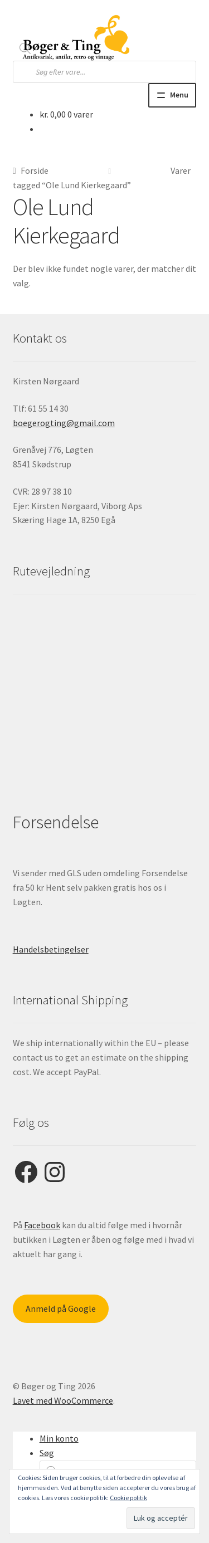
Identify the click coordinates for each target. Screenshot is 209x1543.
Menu (179, 95)
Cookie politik (128, 1497)
